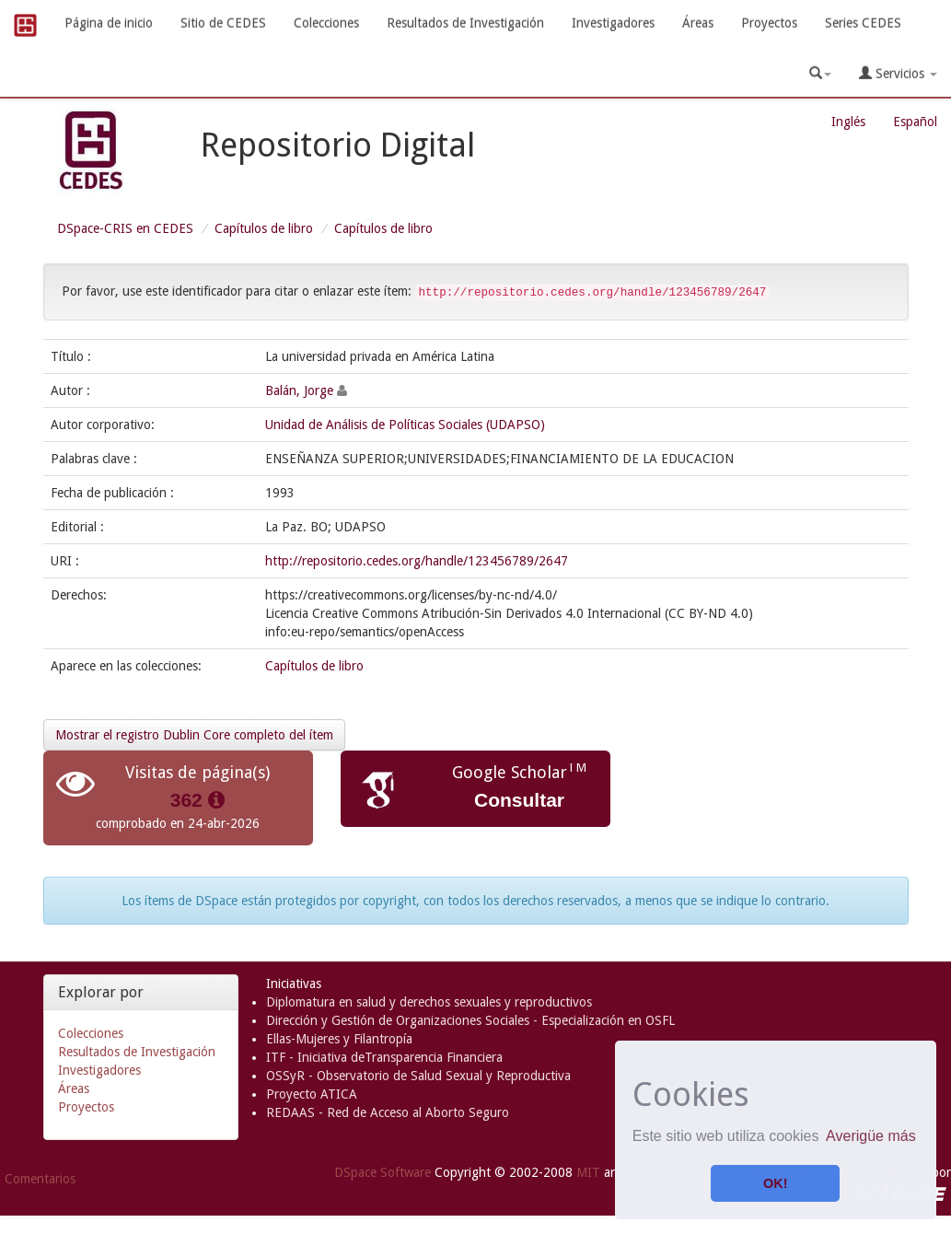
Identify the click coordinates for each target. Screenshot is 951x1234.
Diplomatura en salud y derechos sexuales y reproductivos (429, 1002)
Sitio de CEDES (223, 23)
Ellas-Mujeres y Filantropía (339, 1038)
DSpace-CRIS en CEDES (125, 228)
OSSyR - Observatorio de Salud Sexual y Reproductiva (418, 1075)
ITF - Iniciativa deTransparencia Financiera (384, 1057)
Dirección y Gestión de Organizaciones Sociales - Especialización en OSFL (470, 1020)
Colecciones (326, 23)
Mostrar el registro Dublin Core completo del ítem (194, 735)
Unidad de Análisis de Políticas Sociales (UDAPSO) (405, 424)
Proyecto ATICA (311, 1094)
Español (915, 121)
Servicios (898, 73)
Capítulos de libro (264, 228)
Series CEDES (863, 23)
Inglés (848, 121)
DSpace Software (382, 1172)
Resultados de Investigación (465, 23)
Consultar (519, 799)
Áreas (697, 23)
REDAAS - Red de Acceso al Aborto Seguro (387, 1112)
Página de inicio (108, 23)
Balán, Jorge (299, 390)
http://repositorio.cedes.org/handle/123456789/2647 (416, 560)
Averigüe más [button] (871, 1136)
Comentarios (40, 1178)
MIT (588, 1172)
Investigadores (613, 23)
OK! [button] (775, 1183)
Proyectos (769, 23)
